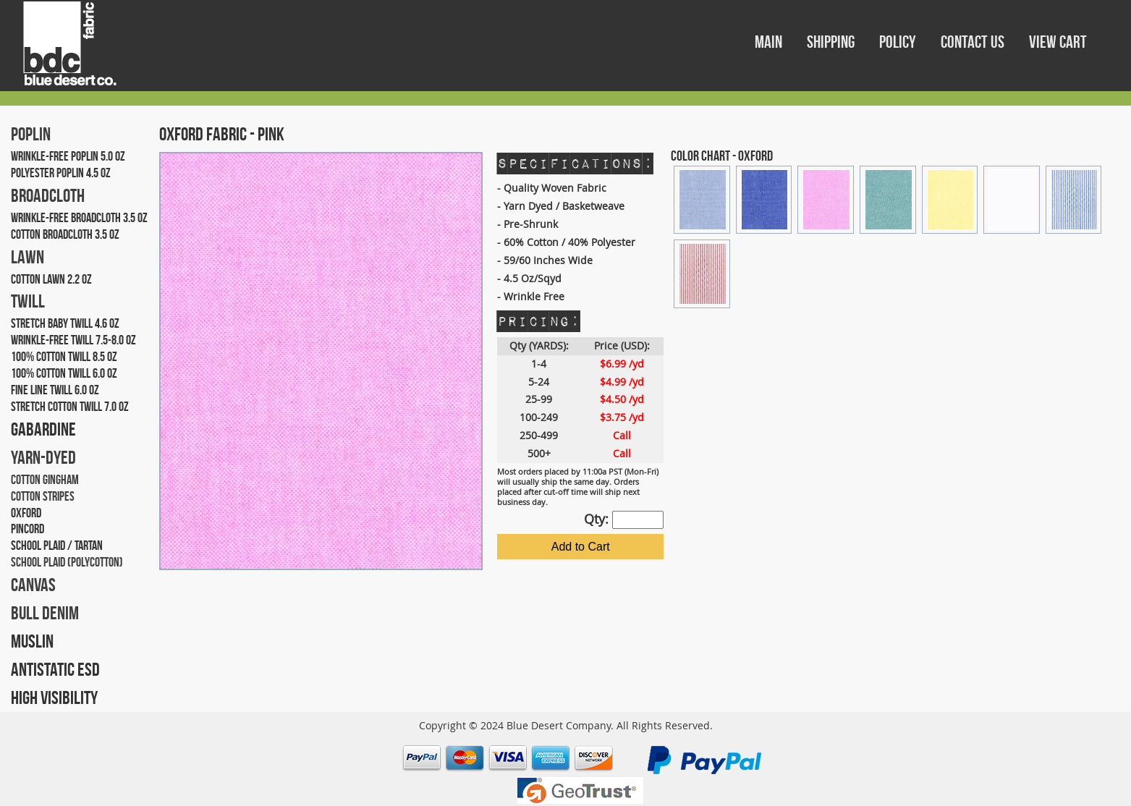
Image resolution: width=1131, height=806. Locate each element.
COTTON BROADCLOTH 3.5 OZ (65, 234)
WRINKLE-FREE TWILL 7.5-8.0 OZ (73, 340)
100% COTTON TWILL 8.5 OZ (64, 356)
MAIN (770, 42)
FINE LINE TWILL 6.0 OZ (55, 390)
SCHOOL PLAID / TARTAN (57, 545)
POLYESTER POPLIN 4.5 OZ (61, 173)
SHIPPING (832, 42)
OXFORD (26, 513)
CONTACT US (974, 42)
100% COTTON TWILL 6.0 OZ (64, 373)
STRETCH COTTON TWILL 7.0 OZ (70, 406)
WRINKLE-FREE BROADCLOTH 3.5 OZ (79, 218)
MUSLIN (32, 641)
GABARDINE (43, 429)
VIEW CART (1058, 42)
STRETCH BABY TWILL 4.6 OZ (65, 323)
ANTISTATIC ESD (55, 669)
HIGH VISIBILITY (54, 697)
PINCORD (27, 529)
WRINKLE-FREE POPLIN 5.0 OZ (68, 156)
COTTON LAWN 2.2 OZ (51, 279)
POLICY (899, 42)
